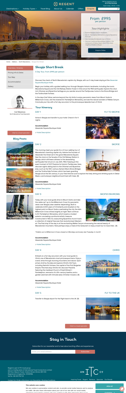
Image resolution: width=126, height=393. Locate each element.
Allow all (110, 375)
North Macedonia (24, 62)
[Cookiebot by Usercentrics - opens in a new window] (12, 389)
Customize (110, 381)
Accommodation (14, 82)
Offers (80, 9)
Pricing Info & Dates (15, 73)
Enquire (90, 9)
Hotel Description (43, 132)
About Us (58, 9)
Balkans (14, 62)
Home (8, 62)
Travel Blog (45, 9)
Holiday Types (30, 9)
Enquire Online (100, 50)
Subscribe (85, 352)
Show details (30, 389)
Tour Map (11, 77)
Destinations (12, 9)
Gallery (10, 86)
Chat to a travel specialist (20, 133)
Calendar (70, 9)
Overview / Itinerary (15, 68)
